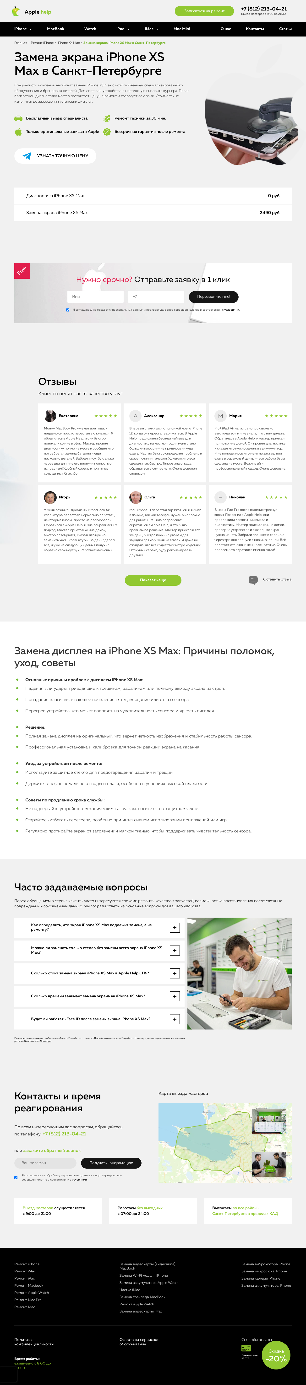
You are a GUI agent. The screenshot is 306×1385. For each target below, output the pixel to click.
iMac (149, 29)
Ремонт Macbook (28, 1285)
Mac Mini (182, 29)
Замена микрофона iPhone (264, 1271)
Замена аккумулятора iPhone (266, 1285)
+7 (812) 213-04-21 (264, 9)
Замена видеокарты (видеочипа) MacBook (147, 1266)
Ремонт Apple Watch (31, 1293)
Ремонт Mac (24, 1307)
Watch (90, 29)
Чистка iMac (130, 1290)
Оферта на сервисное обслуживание (139, 1342)
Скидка (276, 1356)
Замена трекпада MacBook (142, 1297)
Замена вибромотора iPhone (265, 1264)
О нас (226, 29)
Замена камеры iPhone (260, 1278)
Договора (45, 1041)
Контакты (255, 29)
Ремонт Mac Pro (28, 1300)
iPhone (20, 29)
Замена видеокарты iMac (141, 1311)
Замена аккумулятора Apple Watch (149, 1283)
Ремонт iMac (25, 1271)
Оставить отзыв (277, 579)
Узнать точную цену (62, 156)
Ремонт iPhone (26, 1264)
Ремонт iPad (24, 1278)
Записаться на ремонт (204, 11)
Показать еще (153, 580)
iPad (120, 29)
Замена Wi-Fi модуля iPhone (144, 1275)
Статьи (285, 29)
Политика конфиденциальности (34, 1342)
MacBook (55, 29)
